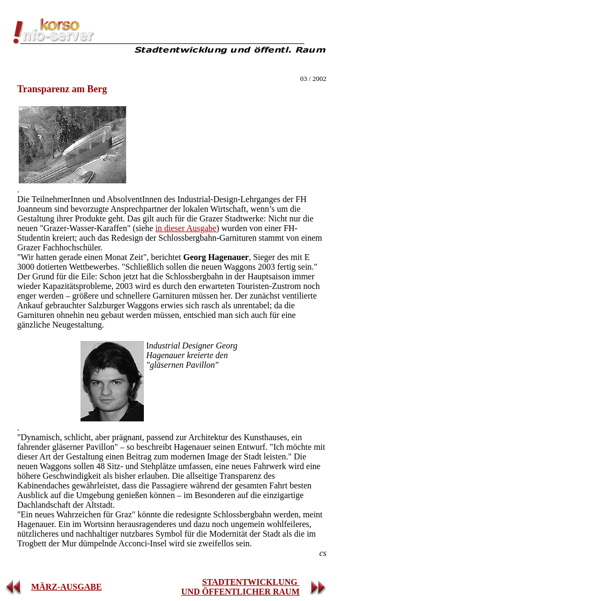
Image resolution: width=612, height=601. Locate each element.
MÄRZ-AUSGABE (66, 586)
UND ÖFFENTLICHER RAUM (240, 591)
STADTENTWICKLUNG (251, 582)
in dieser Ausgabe (185, 228)
